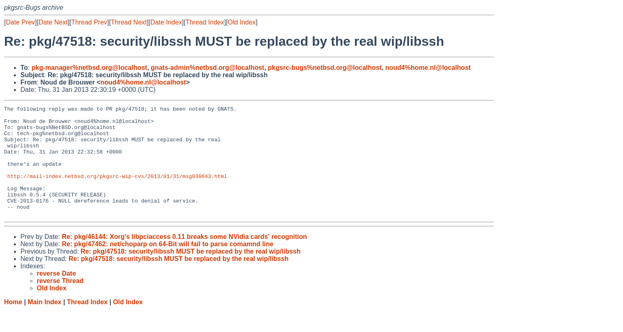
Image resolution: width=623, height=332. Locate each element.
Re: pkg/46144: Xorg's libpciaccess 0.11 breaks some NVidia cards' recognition (184, 258)
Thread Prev (89, 22)
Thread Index (205, 22)
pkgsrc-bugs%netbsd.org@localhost (325, 67)
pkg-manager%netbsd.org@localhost (89, 67)
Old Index (242, 22)
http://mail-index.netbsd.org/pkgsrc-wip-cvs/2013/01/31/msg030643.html (117, 190)
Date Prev (20, 22)
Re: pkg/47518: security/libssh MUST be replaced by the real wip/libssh (190, 273)
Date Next (52, 22)
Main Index (45, 324)
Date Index (166, 22)
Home (13, 324)
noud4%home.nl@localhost (428, 67)
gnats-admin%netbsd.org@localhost (207, 67)
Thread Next (129, 22)
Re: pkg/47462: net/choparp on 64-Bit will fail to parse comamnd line (167, 266)
